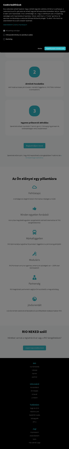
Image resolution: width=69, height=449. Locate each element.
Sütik (15, 25)
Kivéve (40, 48)
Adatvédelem (8, 25)
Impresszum (23, 25)
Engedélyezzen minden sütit (55, 48)
